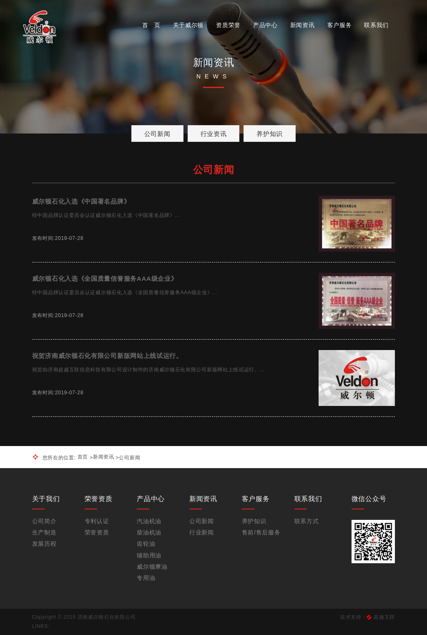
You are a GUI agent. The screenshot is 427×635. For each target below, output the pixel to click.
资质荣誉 (228, 25)
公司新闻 (157, 133)
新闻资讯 (302, 25)
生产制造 (44, 532)
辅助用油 (149, 555)
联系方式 (306, 521)
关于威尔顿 (188, 25)
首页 (83, 457)
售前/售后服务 (261, 532)
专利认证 (97, 521)
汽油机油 (149, 521)
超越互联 (384, 617)
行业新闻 (201, 532)
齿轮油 (146, 543)
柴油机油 (149, 532)
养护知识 (269, 133)
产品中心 (265, 25)
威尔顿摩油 (152, 566)
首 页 (151, 25)
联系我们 (376, 25)
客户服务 (339, 25)
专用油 (146, 578)
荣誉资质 (97, 532)
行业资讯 (214, 133)
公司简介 (44, 521)
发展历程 (44, 543)
